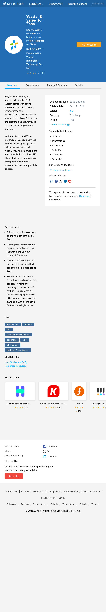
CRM (38, 48)
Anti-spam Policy (72, 491)
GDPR (62, 498)
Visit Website (88, 44)
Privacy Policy (48, 498)
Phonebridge (12, 324)
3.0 (71, 110)
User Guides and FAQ (16, 362)
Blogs (8, 451)
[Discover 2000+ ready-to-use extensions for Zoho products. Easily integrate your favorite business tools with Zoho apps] (15, 3)
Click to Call (12, 345)
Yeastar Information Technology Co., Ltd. (34, 62)
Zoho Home (12, 491)
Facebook (49, 446)
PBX (9, 329)
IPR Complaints (52, 491)
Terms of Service (92, 491)
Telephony (11, 340)
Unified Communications (18, 334)
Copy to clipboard (51, 181)
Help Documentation (15, 365)
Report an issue (60, 170)
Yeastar (28, 324)
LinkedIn (49, 456)
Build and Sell (12, 446)
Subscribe (13, 476)
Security (37, 491)
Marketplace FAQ (14, 455)
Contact (25, 491)
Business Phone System (18, 350)
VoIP (25, 340)
